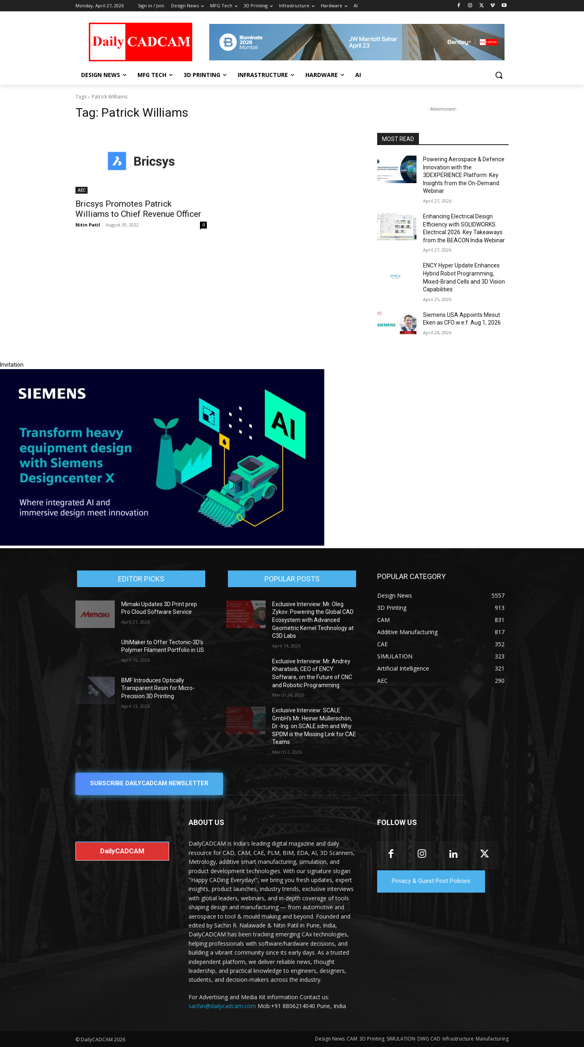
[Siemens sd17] (162, 544)
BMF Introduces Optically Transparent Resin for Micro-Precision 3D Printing (158, 688)
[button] (499, 75)
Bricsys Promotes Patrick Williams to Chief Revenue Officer (138, 209)
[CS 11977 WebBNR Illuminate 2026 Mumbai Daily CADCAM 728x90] (357, 42)
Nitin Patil (87, 225)
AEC (81, 190)
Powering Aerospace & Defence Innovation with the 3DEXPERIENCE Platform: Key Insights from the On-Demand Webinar (464, 175)
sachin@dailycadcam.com (222, 1006)
